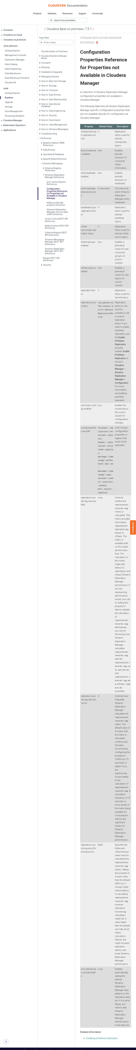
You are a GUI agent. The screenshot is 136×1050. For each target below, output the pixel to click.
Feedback (133, 527)
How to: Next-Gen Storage (53, 81)
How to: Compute (49, 90)
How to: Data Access (51, 95)
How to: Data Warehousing (53, 99)
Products (37, 13)
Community (97, 13)
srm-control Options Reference (56, 183)
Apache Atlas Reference (55, 159)
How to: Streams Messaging (54, 129)
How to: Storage (49, 85)
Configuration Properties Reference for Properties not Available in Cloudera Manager (57, 193)
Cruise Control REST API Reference (56, 220)
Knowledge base (71, 1047)
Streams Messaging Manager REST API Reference (54, 241)
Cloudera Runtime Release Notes (54, 57)
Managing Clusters (50, 76)
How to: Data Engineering (53, 111)
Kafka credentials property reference (56, 204)
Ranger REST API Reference (51, 259)
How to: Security (49, 115)
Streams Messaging (52, 163)
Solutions (52, 13)
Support (82, 13)
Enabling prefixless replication (102, 1034)
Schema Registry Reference (53, 169)
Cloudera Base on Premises (54, 51)
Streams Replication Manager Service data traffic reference (57, 211)
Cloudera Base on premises (65, 29)
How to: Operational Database (50, 105)
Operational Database (53, 154)
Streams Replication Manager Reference (54, 176)
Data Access (49, 150)
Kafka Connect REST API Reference (57, 227)
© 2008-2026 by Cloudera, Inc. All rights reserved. (103, 1047)
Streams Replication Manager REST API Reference (54, 251)
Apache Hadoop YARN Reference (53, 144)
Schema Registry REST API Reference (56, 233)
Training (56, 1047)
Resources (67, 13)
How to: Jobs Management (54, 124)
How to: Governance (50, 120)
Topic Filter (44, 38)
